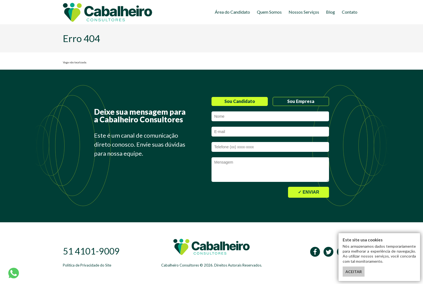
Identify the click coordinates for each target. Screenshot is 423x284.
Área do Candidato (232, 11)
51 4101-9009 (91, 251)
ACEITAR (353, 271)
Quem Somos (269, 11)
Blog (330, 11)
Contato (349, 11)
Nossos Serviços (304, 11)
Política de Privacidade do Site (87, 265)
